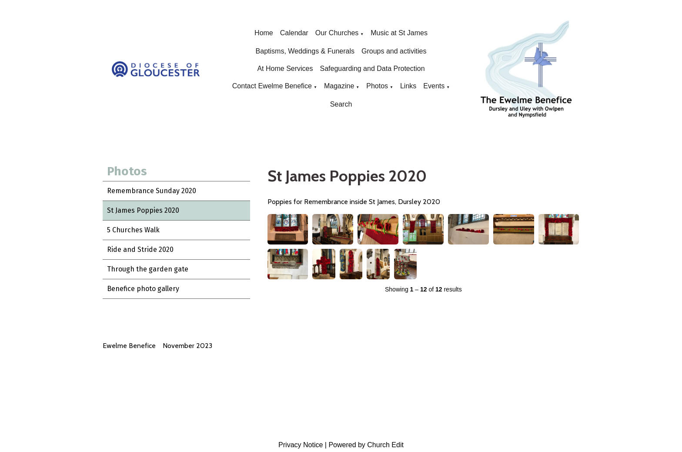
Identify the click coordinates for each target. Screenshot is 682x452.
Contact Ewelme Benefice (272, 86)
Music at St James (399, 33)
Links (408, 86)
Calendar (294, 33)
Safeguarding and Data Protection (372, 68)
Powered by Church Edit (366, 445)
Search (341, 104)
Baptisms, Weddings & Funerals (305, 51)
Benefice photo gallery (143, 289)
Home (263, 33)
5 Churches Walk (133, 230)
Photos (377, 86)
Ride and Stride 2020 (140, 249)
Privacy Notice (300, 445)
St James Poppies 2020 (143, 210)
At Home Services (285, 68)
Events (434, 86)
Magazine (339, 86)
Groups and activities (393, 51)
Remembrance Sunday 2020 (151, 191)
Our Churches (337, 33)
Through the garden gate (147, 269)
